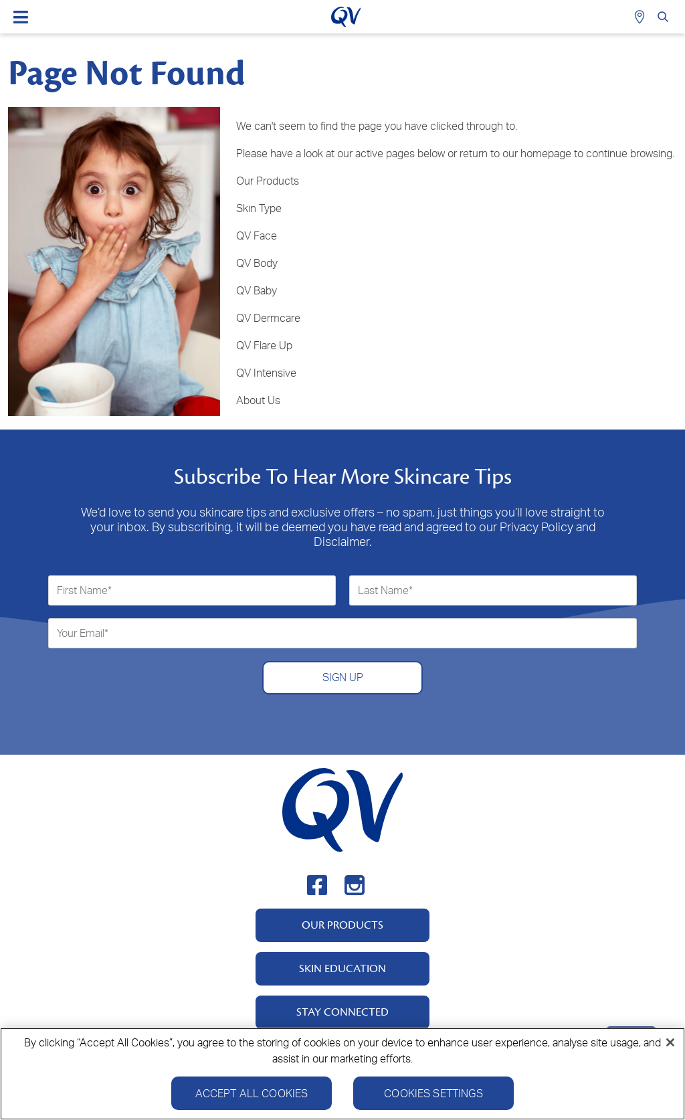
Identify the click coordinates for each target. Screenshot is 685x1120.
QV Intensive (266, 372)
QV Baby (256, 290)
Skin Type (259, 208)
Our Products (267, 180)
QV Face (256, 235)
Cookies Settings (433, 1099)
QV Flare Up (264, 345)
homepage (545, 153)
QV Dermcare (268, 317)
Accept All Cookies (251, 1099)
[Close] (670, 1048)
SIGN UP (342, 677)
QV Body (257, 263)
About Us (258, 400)
